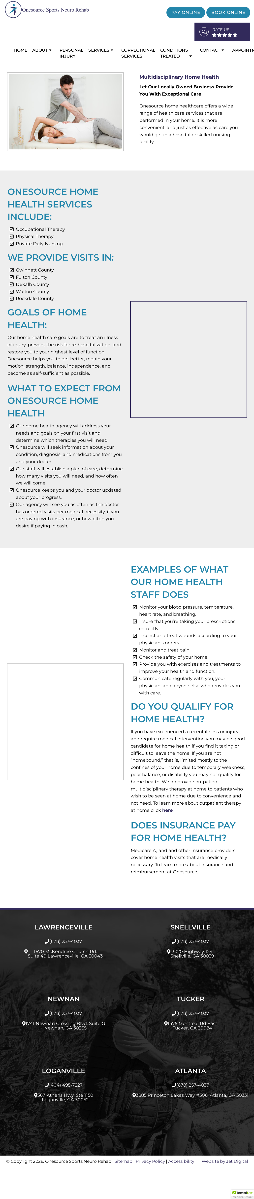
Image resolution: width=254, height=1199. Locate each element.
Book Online (228, 12)
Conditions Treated (174, 53)
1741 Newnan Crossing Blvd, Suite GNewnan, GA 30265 (65, 1057)
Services (98, 50)
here (145, 842)
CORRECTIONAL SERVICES (138, 53)
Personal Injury (71, 53)
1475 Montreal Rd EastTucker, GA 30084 (192, 1057)
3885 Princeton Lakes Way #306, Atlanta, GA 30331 (192, 1127)
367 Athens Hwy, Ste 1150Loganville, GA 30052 (65, 1129)
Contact (210, 50)
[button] (242, 1194)
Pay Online (185, 12)
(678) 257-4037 (65, 973)
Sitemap (123, 1193)
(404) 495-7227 (66, 1117)
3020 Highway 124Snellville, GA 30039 (192, 985)
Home (20, 50)
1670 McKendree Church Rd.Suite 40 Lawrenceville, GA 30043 (65, 985)
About (40, 50)
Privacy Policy (150, 1193)
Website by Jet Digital (225, 1193)
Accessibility (181, 1193)
